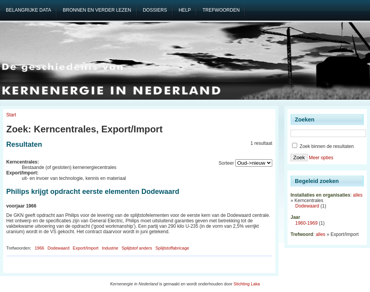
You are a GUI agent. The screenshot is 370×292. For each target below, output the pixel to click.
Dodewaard (58, 248)
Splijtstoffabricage (172, 248)
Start (11, 115)
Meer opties (321, 157)
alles (358, 195)
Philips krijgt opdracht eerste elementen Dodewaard (92, 191)
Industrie (110, 248)
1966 (39, 248)
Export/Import (86, 248)
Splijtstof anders (137, 248)
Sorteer (226, 163)
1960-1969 (306, 223)
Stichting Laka (247, 283)
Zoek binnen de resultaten (323, 146)
